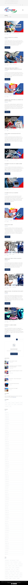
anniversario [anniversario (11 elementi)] (7, 560)
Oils (12, 404)
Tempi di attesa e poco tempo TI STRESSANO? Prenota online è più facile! (15, 366)
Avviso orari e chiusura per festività (13, 133)
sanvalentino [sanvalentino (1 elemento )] (16, 576)
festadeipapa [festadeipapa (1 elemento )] (17, 567)
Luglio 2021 (14, 488)
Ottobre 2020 (14, 499)
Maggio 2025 (14, 428)
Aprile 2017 (14, 552)
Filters (6, 404)
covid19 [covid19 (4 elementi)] (13, 565)
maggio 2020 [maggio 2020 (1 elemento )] (17, 571)
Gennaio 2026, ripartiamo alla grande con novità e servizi (15, 371)
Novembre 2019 (14, 514)
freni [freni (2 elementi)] (12, 569)
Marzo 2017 (14, 554)
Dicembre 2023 (14, 443)
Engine (21, 402)
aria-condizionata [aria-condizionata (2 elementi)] (12, 560)
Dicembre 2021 (14, 479)
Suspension (6, 406)
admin (10, 33)
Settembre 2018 (14, 530)
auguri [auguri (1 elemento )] (18, 560)
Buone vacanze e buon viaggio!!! (13, 388)
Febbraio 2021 (14, 494)
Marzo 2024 (14, 439)
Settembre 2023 (14, 448)
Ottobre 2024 (14, 434)
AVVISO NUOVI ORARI (9, 224)
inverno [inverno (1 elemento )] (17, 569)
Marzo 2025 (14, 430)
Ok (11, 583)
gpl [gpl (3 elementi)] (14, 569)
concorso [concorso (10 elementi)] (9, 565)
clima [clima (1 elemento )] (6, 565)
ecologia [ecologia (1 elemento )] (6, 567)
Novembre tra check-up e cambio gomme (13, 163)
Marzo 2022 (14, 474)
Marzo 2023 (14, 459)
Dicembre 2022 (14, 463)
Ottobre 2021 (14, 483)
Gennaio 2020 (14, 512)
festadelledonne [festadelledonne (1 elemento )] (7, 569)
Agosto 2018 (14, 532)
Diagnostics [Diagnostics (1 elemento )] (20, 565)
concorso (16, 33)
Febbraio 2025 (14, 432)
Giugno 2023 (14, 454)
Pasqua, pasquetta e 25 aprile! (11, 37)
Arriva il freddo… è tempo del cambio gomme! (15, 378)
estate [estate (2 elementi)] (10, 567)
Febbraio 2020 (14, 510)
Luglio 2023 (14, 452)
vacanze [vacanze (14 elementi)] (18, 578)
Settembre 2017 (14, 548)
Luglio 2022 (14, 468)
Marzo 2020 (14, 508)
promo (15, 404)
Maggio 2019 (14, 521)
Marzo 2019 (14, 523)
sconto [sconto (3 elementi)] (21, 576)
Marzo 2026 (14, 412)
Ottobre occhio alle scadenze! (11, 192)
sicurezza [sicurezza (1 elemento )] (6, 578)
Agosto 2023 (14, 450)
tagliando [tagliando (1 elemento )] (14, 578)
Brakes (9, 402)
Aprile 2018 (14, 539)
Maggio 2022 (14, 470)
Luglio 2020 (14, 503)
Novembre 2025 (14, 419)
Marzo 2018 (14, 541)
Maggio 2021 (14, 490)
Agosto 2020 (14, 501)
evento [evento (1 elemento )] (13, 567)
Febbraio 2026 (14, 414)
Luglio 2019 (14, 519)
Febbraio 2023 (14, 461)
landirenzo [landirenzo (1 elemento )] (6, 571)
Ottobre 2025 (14, 421)
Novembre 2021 (14, 481)
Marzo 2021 (14, 492)
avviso (13, 33)
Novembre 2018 (14, 528)
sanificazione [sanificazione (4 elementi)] (11, 576)
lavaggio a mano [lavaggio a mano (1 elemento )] (12, 571)
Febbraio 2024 (14, 441)
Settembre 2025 (14, 423)
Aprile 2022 (14, 472)
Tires (10, 406)
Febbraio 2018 (14, 543)
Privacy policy (14, 583)
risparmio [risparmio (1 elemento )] (6, 576)
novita (18, 33)
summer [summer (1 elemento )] (10, 578)
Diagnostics (16, 159)
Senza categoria (19, 404)
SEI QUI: (6, 16)
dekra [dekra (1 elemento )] (16, 565)
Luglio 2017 (14, 550)
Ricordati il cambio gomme (10, 324)
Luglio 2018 (14, 534)
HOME (7, 16)
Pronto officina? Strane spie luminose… (14, 383)
